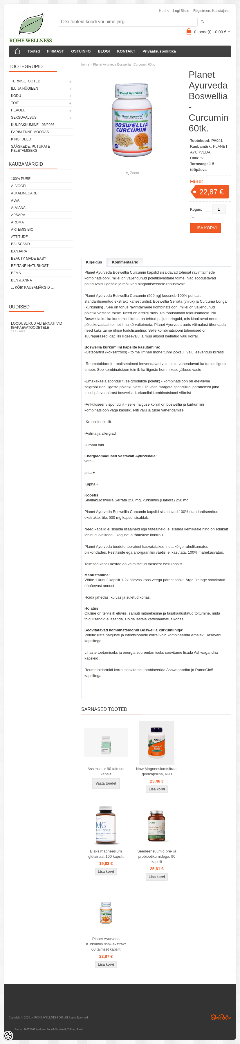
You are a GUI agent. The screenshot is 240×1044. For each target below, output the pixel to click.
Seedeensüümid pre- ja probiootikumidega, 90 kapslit (156, 856)
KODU (16, 96)
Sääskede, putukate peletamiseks (30, 149)
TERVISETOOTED (25, 81)
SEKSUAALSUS (24, 117)
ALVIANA (18, 208)
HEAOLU (18, 110)
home (85, 64)
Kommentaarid (125, 262)
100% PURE (20, 179)
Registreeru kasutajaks (211, 11)
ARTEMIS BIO (22, 229)
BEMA (16, 273)
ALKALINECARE (24, 193)
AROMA (17, 222)
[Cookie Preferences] (8, 1036)
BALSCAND (20, 244)
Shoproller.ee (221, 1017)
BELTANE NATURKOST (29, 266)
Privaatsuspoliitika (159, 51)
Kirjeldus (94, 262)
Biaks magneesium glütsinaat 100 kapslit (105, 854)
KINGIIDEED (21, 139)
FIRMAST (55, 51)
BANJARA (19, 251)
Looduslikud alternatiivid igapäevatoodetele (40, 327)
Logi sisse (181, 11)
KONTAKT (126, 51)
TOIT (15, 103)
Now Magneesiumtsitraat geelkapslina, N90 (157, 771)
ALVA (15, 200)
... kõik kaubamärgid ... (32, 288)
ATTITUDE (19, 237)
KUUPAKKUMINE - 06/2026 (32, 125)
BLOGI (104, 51)
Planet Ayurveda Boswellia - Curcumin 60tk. (124, 64)
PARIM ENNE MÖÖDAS (30, 132)
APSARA (18, 215)
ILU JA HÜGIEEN (24, 88)
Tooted (34, 51)
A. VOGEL (19, 186)
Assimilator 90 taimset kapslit (105, 771)
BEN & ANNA (21, 280)
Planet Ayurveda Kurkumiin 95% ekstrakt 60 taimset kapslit (106, 944)
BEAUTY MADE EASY (28, 259)
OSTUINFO (81, 51)
